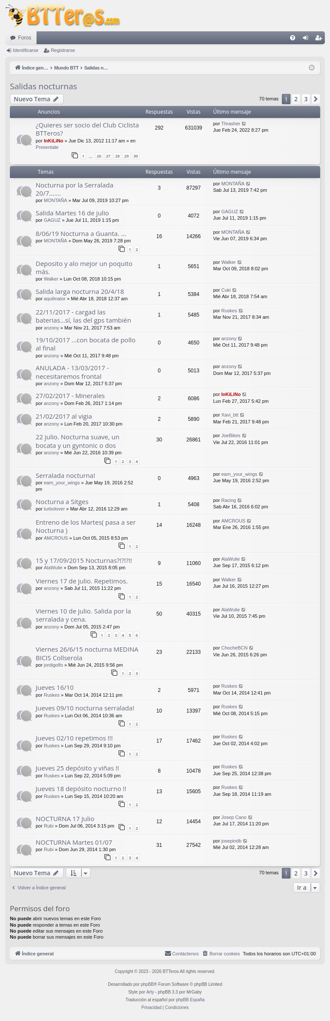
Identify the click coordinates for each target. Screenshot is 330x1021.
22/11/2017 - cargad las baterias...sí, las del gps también (83, 316)
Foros (24, 38)
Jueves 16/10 (54, 687)
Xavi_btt (229, 414)
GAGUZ (52, 220)
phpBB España (190, 999)
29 (126, 156)
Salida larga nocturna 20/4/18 (80, 291)
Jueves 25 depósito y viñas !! (77, 768)
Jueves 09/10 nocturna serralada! (85, 708)
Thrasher (230, 123)
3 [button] (306, 99)
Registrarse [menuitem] (320, 39)
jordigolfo (53, 665)
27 (108, 156)
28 (117, 156)
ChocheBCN (234, 647)
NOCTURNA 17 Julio (65, 818)
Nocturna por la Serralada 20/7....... (74, 189)
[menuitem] (292, 37)
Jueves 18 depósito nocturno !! (81, 788)
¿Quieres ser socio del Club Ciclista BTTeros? (87, 129)
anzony (51, 327)
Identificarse (25, 50)
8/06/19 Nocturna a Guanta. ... (81, 233)
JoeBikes (231, 435)
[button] (316, 99)
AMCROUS (56, 538)
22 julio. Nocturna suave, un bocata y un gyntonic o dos (77, 440)
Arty (150, 992)
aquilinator (55, 298)
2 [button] (296, 99)
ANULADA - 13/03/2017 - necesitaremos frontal (72, 371)
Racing (228, 500)
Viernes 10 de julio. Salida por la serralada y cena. (83, 615)
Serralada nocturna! (65, 475)
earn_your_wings (62, 482)
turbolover (54, 508)
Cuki (226, 290)
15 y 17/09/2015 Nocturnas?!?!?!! (84, 560)
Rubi (49, 825)
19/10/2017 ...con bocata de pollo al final (85, 343)
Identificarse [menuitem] (307, 39)
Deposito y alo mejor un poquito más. (84, 267)
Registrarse (63, 50)
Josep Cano (234, 817)
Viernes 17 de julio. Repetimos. (82, 581)
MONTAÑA (55, 200)
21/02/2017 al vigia (64, 416)
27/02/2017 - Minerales (70, 395)
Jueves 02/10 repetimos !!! (74, 738)
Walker (51, 278)
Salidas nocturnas (43, 86)
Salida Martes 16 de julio (72, 212)
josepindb (231, 840)
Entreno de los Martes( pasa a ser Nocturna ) (86, 526)
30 (136, 156)
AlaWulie (53, 567)
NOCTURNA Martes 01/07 (74, 842)
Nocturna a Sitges (62, 501)
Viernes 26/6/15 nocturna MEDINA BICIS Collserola (87, 653)
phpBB (147, 984)
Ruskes (229, 310)
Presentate (47, 147)
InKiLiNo (53, 140)
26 (99, 156)
